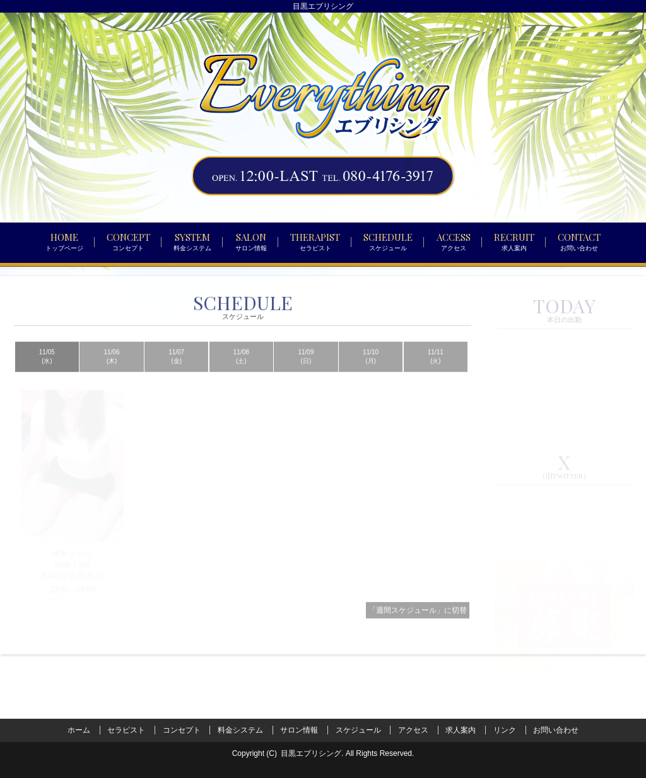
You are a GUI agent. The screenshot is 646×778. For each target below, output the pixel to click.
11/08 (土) (241, 373)
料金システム (240, 730)
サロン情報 (299, 730)
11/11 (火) (435, 373)
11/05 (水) (47, 373)
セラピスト (126, 730)
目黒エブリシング (311, 753)
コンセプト (182, 730)
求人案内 (460, 730)
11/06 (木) (111, 373)
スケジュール (358, 730)
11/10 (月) (371, 373)
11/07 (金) (176, 373)
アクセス (413, 730)
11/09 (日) (306, 373)
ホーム (79, 730)
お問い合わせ (555, 730)
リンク (504, 730)
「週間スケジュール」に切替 (417, 627)
